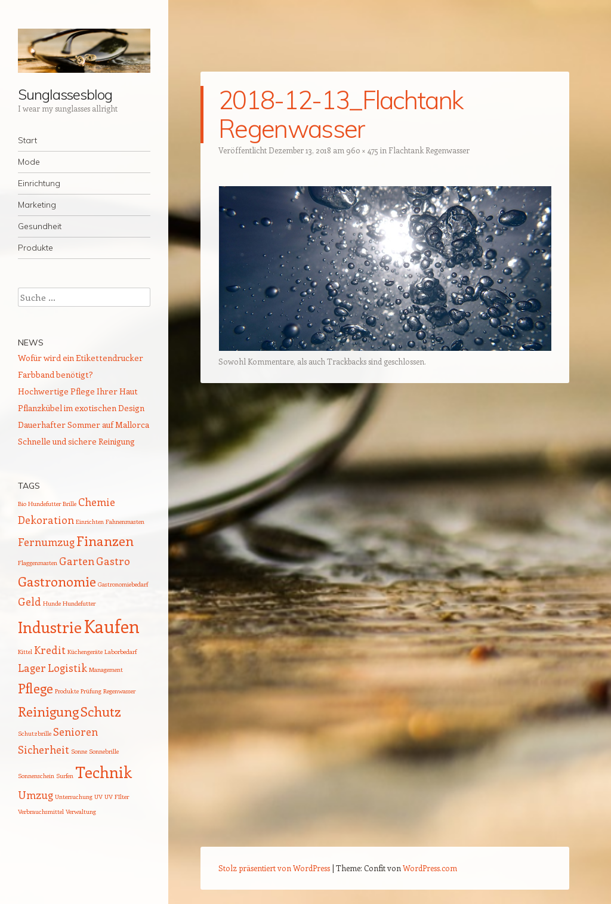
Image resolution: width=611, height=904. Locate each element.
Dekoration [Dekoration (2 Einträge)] (46, 520)
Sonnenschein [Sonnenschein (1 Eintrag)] (36, 776)
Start (27, 140)
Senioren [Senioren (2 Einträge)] (75, 731)
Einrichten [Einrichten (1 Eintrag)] (90, 521)
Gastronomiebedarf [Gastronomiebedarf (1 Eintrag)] (123, 584)
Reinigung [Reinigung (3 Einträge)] (48, 711)
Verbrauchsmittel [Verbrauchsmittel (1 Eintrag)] (41, 811)
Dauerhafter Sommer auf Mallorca (83, 424)
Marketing (37, 204)
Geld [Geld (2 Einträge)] (29, 601)
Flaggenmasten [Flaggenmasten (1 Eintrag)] (37, 563)
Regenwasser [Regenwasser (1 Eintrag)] (119, 691)
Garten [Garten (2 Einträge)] (76, 561)
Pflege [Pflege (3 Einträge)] (35, 688)
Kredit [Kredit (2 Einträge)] (50, 650)
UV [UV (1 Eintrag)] (98, 796)
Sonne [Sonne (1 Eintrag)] (79, 751)
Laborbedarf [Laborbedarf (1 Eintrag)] (120, 651)
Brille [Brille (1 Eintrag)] (69, 503)
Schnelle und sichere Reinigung (76, 441)
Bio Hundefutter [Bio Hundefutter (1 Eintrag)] (39, 503)
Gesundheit (39, 226)
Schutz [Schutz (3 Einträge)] (101, 711)
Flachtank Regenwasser (429, 150)
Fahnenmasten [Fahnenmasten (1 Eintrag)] (125, 521)
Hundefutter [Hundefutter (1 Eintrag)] (79, 603)
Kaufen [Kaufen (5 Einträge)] (112, 626)
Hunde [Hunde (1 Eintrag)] (52, 603)
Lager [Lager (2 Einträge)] (32, 668)
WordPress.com (430, 868)
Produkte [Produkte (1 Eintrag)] (67, 691)
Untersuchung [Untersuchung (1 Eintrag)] (73, 796)
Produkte (35, 247)
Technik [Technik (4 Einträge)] (103, 771)
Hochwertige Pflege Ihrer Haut (78, 391)
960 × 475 (362, 150)
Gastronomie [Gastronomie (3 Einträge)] (57, 581)
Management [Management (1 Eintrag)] (106, 669)
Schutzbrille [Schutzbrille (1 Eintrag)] (34, 733)
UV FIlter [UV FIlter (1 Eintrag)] (116, 796)
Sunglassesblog (65, 94)
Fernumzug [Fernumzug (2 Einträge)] (46, 542)
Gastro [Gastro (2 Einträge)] (113, 561)
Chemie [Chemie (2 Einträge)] (96, 502)
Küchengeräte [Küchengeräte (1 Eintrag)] (85, 651)
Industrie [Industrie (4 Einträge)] (50, 626)
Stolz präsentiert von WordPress (274, 868)
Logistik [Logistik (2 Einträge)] (67, 668)
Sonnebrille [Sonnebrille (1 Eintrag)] (104, 751)
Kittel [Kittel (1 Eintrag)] (25, 651)
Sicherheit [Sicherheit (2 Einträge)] (43, 749)
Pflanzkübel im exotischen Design (81, 408)
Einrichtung (39, 183)
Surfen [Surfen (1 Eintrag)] (64, 776)
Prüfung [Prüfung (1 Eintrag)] (91, 691)
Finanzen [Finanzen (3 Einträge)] (105, 541)
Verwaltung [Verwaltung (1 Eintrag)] (81, 811)
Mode (29, 161)
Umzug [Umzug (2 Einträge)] (35, 795)
